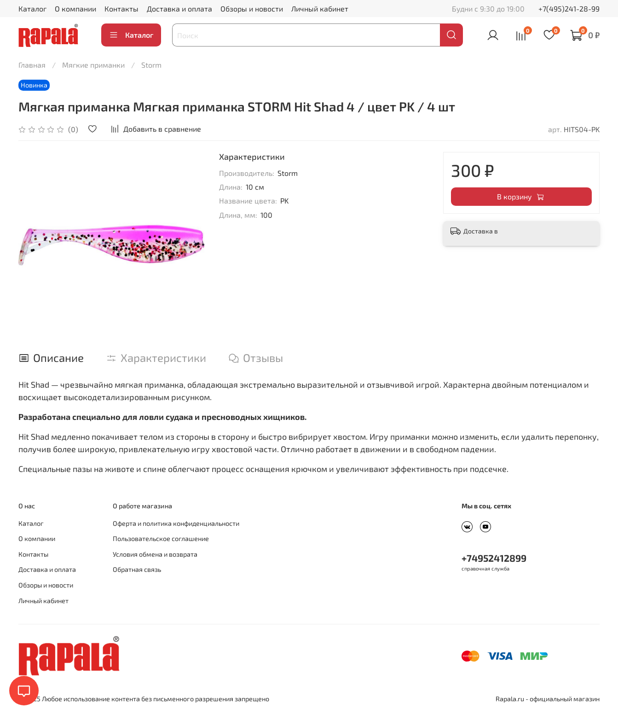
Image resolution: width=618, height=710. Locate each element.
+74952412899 (494, 558)
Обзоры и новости (251, 8)
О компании (75, 8)
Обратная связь (137, 569)
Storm (151, 64)
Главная (32, 64)
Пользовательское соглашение (161, 538)
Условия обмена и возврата (155, 554)
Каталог (32, 8)
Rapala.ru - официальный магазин (548, 699)
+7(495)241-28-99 (569, 8)
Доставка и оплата (179, 8)
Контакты (121, 8)
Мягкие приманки (93, 64)
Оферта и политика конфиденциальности (176, 523)
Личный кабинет (319, 8)
